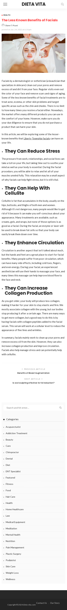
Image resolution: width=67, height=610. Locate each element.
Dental (9, 458)
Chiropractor (12, 452)
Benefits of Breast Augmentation (33, 373)
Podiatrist (11, 560)
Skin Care (10, 566)
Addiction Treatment (16, 433)
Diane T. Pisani (11, 25)
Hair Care (10, 496)
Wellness (10, 579)
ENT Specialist (13, 471)
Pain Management (15, 547)
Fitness (9, 484)
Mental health (13, 534)
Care (8, 445)
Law (8, 515)
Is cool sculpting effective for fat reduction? (33, 382)
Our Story (55, 603)
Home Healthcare (15, 509)
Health (6, 15)
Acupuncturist (13, 426)
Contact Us (41, 603)
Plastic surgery (13, 553)
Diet (8, 465)
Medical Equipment (15, 522)
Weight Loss (12, 572)
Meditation (11, 528)
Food (8, 490)
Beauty (9, 439)
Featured (10, 477)
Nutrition (10, 541)
